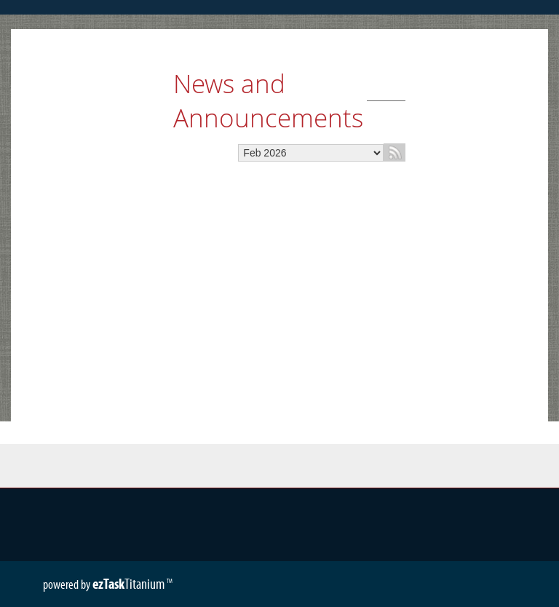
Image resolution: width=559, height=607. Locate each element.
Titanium (129, 583)
